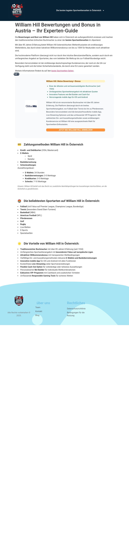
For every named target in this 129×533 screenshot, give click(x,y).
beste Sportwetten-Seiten (62, 71)
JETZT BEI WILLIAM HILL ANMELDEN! (76, 130)
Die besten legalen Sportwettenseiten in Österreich (80, 10)
